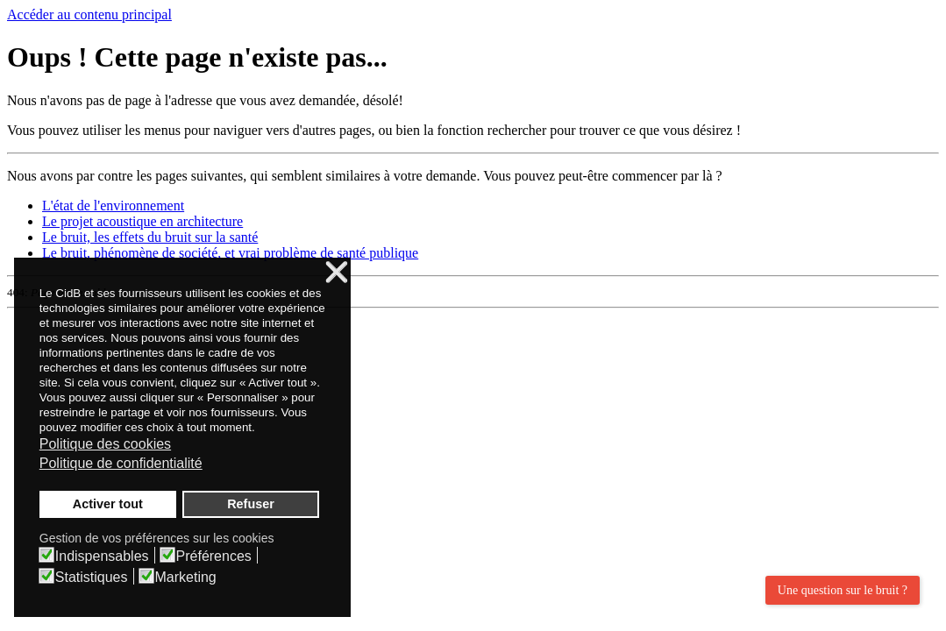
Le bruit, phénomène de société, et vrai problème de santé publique (230, 252)
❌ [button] (336, 273)
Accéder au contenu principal (89, 14)
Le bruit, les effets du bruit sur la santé (150, 237)
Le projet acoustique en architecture (142, 221)
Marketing (186, 578)
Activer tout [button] (108, 504)
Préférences (214, 556)
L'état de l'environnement (113, 205)
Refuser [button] (250, 504)
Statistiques (91, 578)
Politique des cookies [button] (105, 443)
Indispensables (102, 556)
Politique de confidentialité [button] (121, 463)
